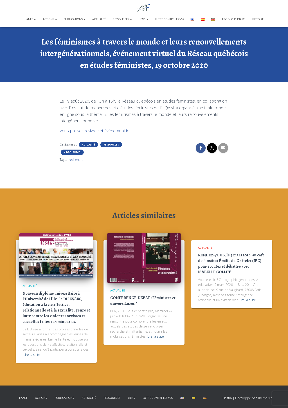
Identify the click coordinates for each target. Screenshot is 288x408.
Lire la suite (32, 354)
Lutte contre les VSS (169, 19)
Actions (50, 19)
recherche (76, 159)
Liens (143, 19)
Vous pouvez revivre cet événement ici (95, 130)
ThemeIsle (265, 398)
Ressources (122, 19)
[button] (35, 19)
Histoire (257, 19)
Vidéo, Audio (72, 152)
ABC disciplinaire (233, 19)
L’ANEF (30, 19)
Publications (75, 19)
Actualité (99, 19)
